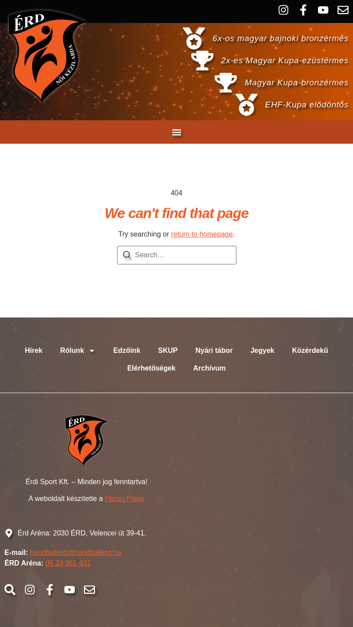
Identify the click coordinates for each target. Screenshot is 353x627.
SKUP (168, 350)
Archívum (209, 368)
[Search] (126, 256)
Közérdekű (310, 350)
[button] (176, 132)
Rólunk (77, 351)
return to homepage (202, 234)
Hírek (33, 350)
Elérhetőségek (151, 368)
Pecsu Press (124, 498)
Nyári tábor (213, 350)
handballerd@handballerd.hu (75, 552)
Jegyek (262, 350)
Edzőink (126, 350)
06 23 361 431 (68, 563)
